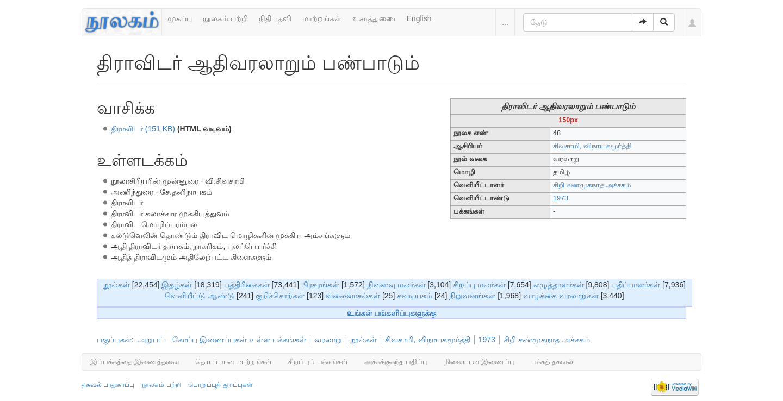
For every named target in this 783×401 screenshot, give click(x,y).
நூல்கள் (116, 284)
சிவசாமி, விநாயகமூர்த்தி (592, 146)
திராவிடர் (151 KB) (143, 128)
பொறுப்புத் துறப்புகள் (220, 385)
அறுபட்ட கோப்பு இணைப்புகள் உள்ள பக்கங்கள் (222, 339)
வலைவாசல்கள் (353, 295)
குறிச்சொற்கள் (280, 295)
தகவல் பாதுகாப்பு (108, 385)
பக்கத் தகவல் (552, 362)
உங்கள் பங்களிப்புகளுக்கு (392, 313)
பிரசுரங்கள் (320, 284)
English (419, 18)
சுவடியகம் (414, 295)
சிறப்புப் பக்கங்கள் (318, 362)
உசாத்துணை (374, 18)
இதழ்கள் (176, 284)
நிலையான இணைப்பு (479, 362)
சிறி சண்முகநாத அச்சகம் (547, 339)
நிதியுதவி (275, 18)
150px (568, 120)
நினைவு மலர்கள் (396, 284)
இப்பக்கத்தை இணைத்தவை (134, 362)
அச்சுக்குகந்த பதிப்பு (396, 362)
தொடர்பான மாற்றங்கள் (233, 362)
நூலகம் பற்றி (225, 18)
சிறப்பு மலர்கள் (479, 284)
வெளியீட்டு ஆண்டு (199, 295)
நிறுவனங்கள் (472, 295)
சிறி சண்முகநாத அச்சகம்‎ (592, 185)
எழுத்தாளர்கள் (558, 284)
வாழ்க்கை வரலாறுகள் (561, 295)
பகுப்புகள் (114, 339)
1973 (560, 198)
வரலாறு (328, 339)
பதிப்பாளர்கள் (635, 284)
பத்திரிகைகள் (247, 284)
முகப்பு (179, 18)
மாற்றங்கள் (321, 18)
